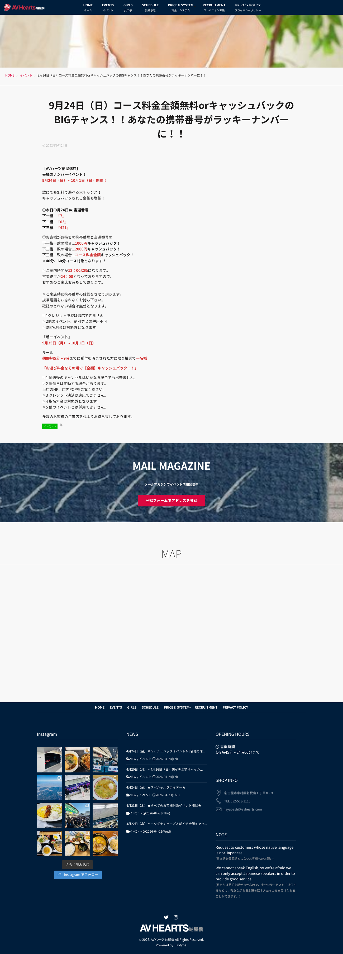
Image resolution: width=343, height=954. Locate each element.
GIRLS (128, 8)
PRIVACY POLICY (248, 8)
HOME (88, 8)
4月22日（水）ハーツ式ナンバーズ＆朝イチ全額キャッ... (166, 823)
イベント (50, 426)
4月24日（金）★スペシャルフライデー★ (155, 787)
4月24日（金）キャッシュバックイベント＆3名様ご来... (166, 751)
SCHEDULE (150, 8)
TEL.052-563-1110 (237, 797)
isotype (180, 945)
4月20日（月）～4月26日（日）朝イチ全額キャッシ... (164, 769)
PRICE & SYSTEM (180, 8)
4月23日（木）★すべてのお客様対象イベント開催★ (163, 805)
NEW (133, 759)
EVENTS (108, 8)
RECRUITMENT (214, 8)
